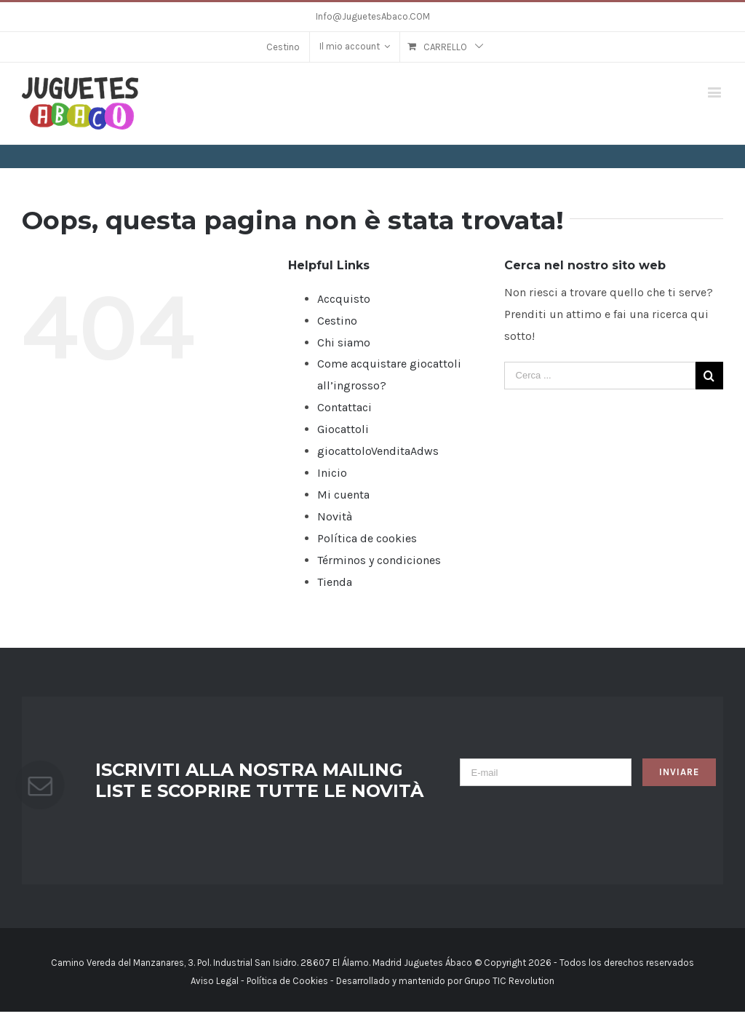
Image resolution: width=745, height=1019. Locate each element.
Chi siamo (343, 342)
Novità (334, 516)
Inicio (332, 473)
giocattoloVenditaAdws (378, 451)
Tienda (334, 582)
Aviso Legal (215, 980)
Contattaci (344, 407)
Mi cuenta (343, 494)
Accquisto (343, 299)
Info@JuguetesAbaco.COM (373, 16)
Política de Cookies (287, 980)
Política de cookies (367, 538)
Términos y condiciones (379, 560)
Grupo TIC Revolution (509, 980)
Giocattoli (343, 429)
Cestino (337, 321)
